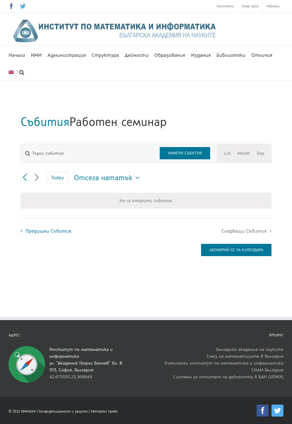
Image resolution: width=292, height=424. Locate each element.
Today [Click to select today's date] (57, 177)
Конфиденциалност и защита (63, 411)
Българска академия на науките (249, 349)
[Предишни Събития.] (25, 177)
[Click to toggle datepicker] (108, 177)
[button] (21, 71)
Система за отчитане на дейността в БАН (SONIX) (228, 376)
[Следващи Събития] (36, 177)
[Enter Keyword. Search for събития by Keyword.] (87, 153)
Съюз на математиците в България (244, 356)
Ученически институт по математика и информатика (224, 363)
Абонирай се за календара (236, 250)
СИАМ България (267, 370)
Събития (45, 121)
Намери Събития (185, 153)
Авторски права (104, 411)
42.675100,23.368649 (70, 376)
